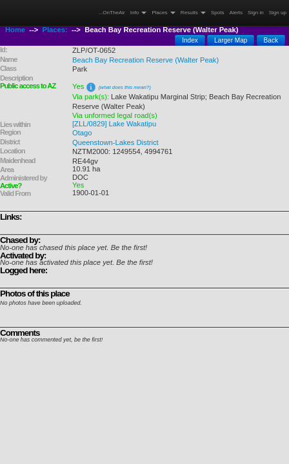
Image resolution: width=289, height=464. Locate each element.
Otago (82, 133)
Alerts (236, 12)
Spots (217, 12)
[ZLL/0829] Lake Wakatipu (114, 124)
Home (15, 30)
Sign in (256, 12)
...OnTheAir (112, 12)
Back (271, 40)
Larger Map (231, 40)
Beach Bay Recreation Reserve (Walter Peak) (145, 60)
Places (163, 12)
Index (190, 40)
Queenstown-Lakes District (115, 142)
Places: (55, 30)
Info (138, 12)
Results (193, 12)
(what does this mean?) (124, 87)
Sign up (277, 12)
